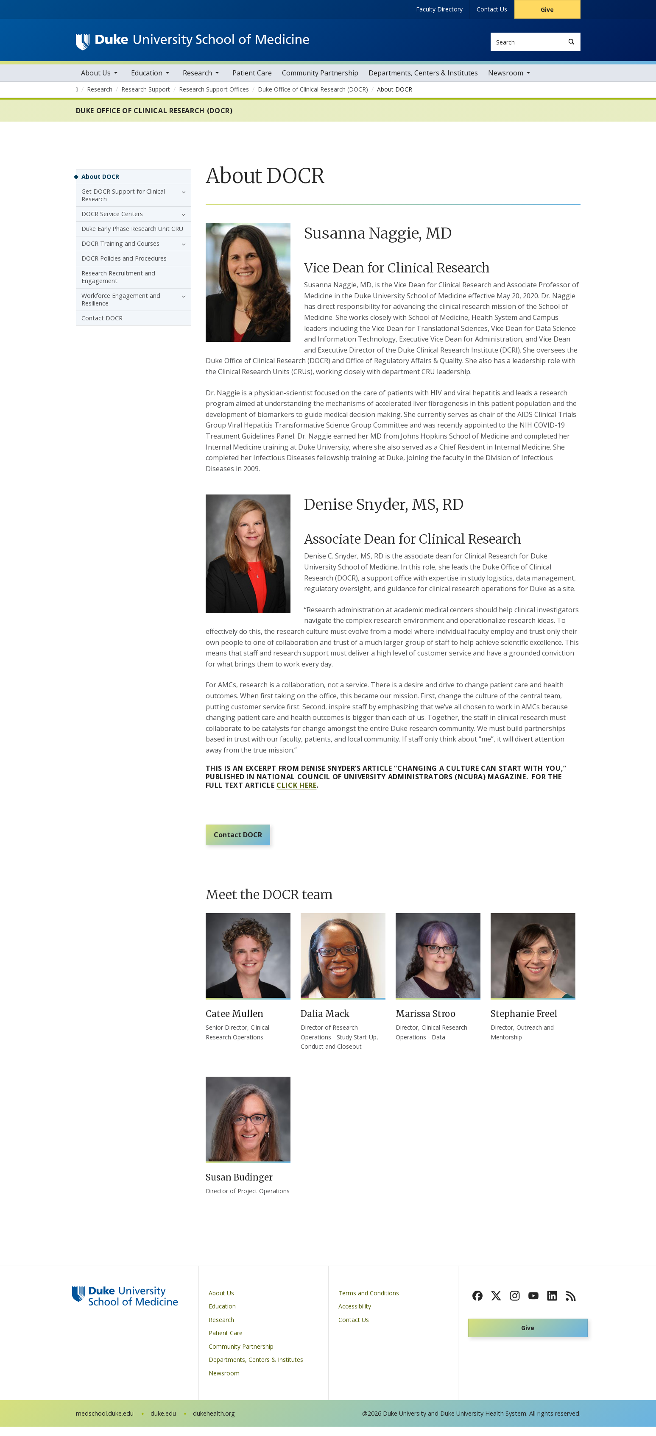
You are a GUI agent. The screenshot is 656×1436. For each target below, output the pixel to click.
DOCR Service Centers (112, 218)
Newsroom (505, 76)
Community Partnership (320, 76)
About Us (96, 76)
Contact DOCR (240, 842)
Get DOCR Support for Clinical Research (123, 199)
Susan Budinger (239, 1186)
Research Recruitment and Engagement (118, 281)
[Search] (571, 42)
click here (296, 789)
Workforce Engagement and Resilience (120, 303)
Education (146, 76)
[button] (181, 195)
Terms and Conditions (368, 1302)
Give (547, 10)
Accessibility (354, 1315)
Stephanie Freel (524, 1022)
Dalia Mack (325, 1022)
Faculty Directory (439, 9)
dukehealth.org (214, 1423)
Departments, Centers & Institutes (423, 76)
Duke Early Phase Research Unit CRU (132, 232)
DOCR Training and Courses (120, 247)
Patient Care (252, 76)
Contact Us (492, 9)
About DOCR (100, 180)
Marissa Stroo (425, 1022)
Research (197, 76)
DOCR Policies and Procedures (124, 262)
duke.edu (163, 1423)
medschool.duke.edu (105, 1423)
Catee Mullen (234, 1022)
